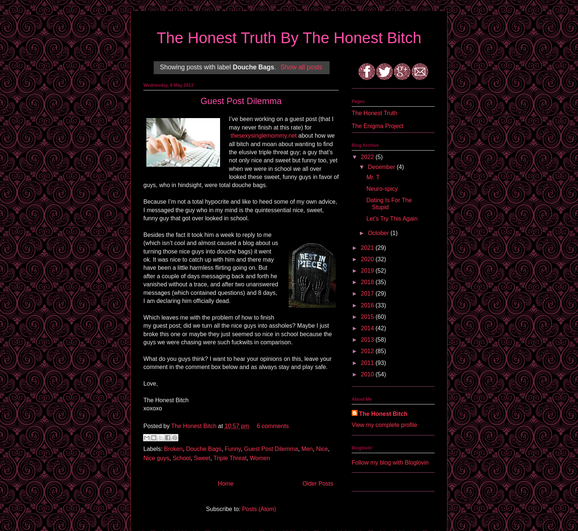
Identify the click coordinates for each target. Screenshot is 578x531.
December (382, 167)
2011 (368, 363)
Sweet (202, 458)
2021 (368, 248)
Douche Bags (204, 449)
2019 (368, 271)
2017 (368, 293)
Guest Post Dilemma (241, 101)
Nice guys (156, 458)
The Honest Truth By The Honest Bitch (289, 37)
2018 (368, 282)
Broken (173, 449)
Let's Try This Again (392, 218)
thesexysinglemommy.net (263, 135)
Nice (322, 449)
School (182, 458)
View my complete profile (384, 425)
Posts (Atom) (259, 509)
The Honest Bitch (194, 426)
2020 (368, 259)
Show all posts (301, 67)
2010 (368, 374)
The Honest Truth (374, 113)
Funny (233, 449)
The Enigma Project (378, 126)
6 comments (273, 426)
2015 (368, 317)
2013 (368, 340)
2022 (368, 157)
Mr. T (373, 177)
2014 (368, 328)
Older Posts (317, 483)
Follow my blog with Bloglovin (390, 462)
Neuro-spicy (382, 189)
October (379, 233)
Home (226, 483)
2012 (368, 351)
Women (260, 458)
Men (307, 449)
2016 (368, 305)
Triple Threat (230, 458)
